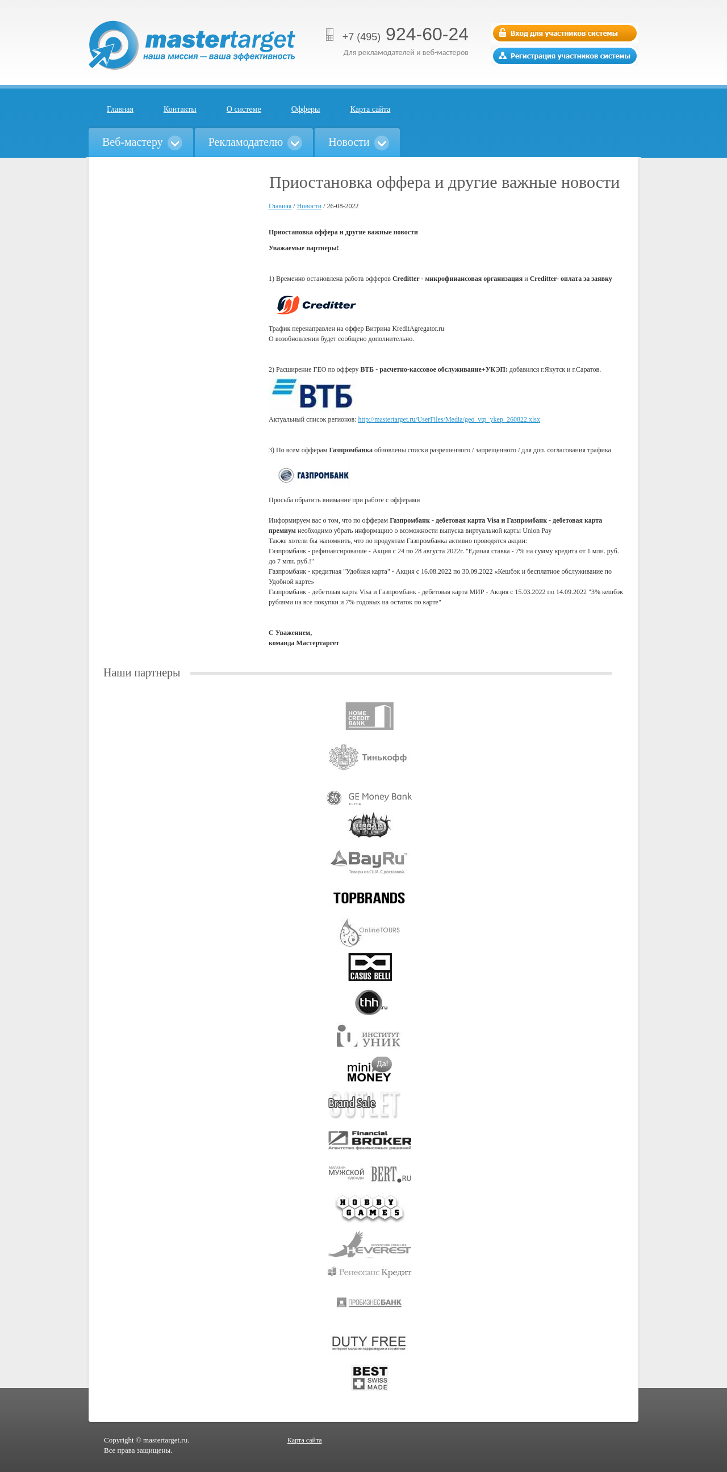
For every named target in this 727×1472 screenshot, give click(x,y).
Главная (120, 109)
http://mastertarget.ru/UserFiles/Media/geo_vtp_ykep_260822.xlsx (449, 419)
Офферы (305, 109)
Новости (309, 206)
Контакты (180, 109)
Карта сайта (370, 109)
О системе (244, 109)
